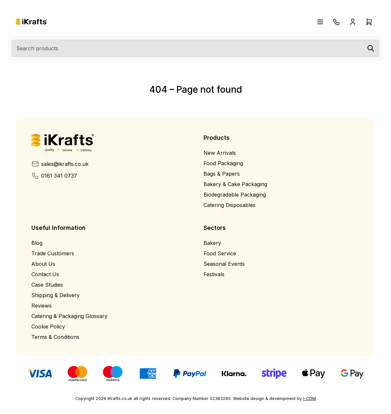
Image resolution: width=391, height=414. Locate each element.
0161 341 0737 (54, 176)
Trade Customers (52, 253)
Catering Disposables (229, 205)
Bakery (212, 243)
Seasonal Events (224, 264)
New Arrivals (220, 153)
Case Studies (47, 284)
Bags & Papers (222, 173)
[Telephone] (336, 22)
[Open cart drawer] (369, 22)
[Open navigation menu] (320, 22)
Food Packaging (223, 163)
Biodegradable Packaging (235, 194)
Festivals (214, 274)
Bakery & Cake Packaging (235, 184)
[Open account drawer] (353, 22)
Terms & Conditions (55, 337)
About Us (43, 264)
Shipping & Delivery (55, 295)
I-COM (309, 398)
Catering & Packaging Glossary (69, 316)
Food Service (220, 253)
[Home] (31, 22)
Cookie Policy (48, 326)
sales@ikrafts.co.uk (60, 164)
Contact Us (45, 274)
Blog (36, 243)
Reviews (41, 305)
